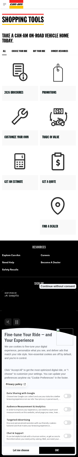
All (4, 52)
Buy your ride (39, 51)
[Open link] (20, 80)
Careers (45, 255)
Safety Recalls (10, 269)
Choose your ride (19, 51)
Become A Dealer (50, 262)
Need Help (8, 262)
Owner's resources (59, 51)
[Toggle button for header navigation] (4, 4)
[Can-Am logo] (16, 4)
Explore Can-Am (11, 255)
